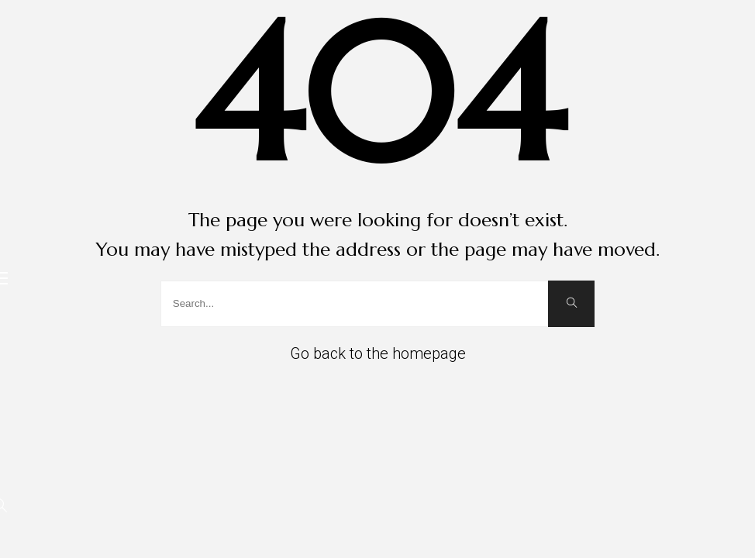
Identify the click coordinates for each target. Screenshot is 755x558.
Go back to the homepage (378, 353)
